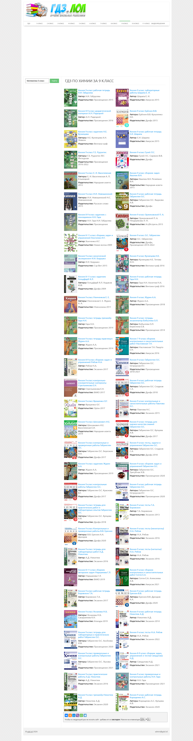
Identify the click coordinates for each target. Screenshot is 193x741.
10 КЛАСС (135, 23)
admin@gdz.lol (161, 731)
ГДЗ (28, 23)
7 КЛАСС (103, 23)
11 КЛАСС (146, 23)
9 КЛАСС (125, 23)
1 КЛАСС (39, 23)
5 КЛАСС (82, 23)
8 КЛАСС (114, 23)
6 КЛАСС (93, 23)
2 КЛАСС (50, 23)
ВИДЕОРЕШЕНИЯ (156, 23)
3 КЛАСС (60, 23)
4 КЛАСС (71, 23)
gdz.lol (30, 731)
